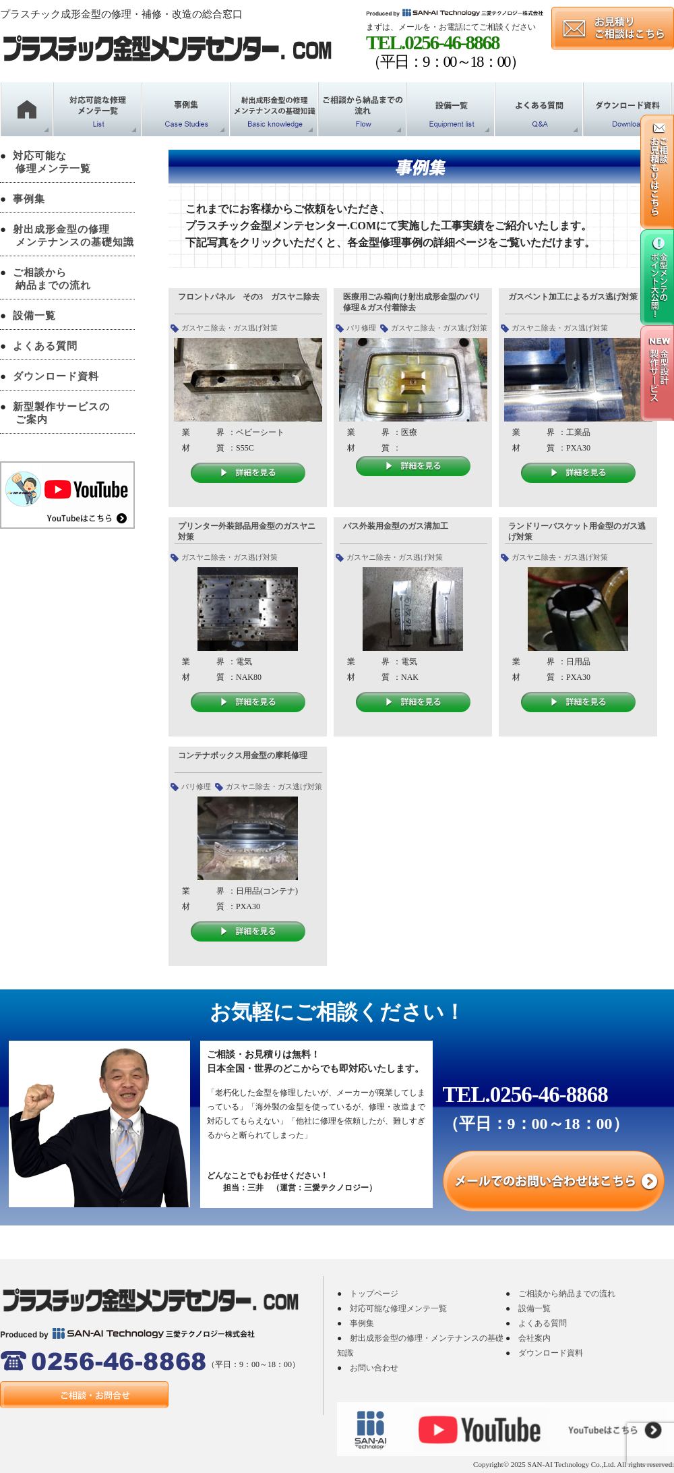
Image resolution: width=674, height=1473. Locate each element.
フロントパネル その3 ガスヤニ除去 (248, 296)
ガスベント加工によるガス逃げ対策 (573, 296)
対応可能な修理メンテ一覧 (398, 1308)
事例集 (29, 199)
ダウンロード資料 (56, 376)
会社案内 (534, 1338)
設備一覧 (34, 315)
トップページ (374, 1293)
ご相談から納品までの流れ (566, 1293)
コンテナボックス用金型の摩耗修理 (242, 755)
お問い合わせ (374, 1368)
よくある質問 (45, 346)
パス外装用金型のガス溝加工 (395, 526)
